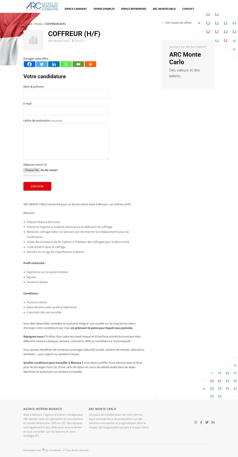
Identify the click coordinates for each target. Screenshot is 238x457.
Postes (38, 25)
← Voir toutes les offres (177, 23)
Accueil (27, 25)
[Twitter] (41, 65)
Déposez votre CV (35, 166)
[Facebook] (29, 65)
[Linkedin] (54, 65)
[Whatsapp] (66, 65)
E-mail (27, 105)
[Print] (90, 65)
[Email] (78, 65)
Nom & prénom (33, 88)
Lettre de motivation (42, 121)
